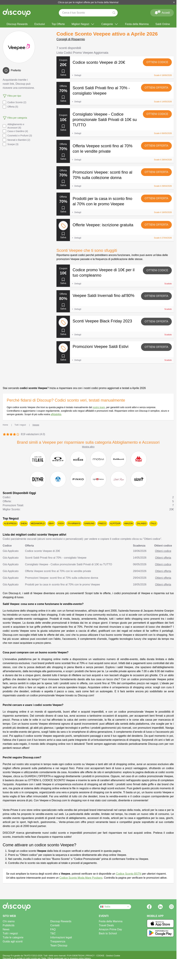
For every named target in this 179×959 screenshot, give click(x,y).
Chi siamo (9, 921)
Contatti (54, 925)
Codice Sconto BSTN (128, 873)
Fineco (102, 523)
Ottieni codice (157, 62)
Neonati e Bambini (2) (16, 140)
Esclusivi (39, 24)
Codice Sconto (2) (14, 102)
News (6, 929)
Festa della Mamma (137, 24)
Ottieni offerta (156, 87)
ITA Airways (74, 523)
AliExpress (10, 523)
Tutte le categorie (13, 937)
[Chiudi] (174, 2)
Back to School (108, 933)
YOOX (61, 523)
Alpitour (115, 523)
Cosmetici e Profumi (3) (17, 135)
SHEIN (24, 523)
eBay (51, 523)
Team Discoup (58, 945)
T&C (53, 933)
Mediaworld (38, 523)
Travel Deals (106, 925)
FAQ (53, 929)
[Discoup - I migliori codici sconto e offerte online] (17, 13)
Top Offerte (58, 24)
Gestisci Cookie (113, 955)
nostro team (99, 407)
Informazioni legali (61, 937)
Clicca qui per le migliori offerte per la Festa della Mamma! (88, 2)
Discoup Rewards (17, 24)
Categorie (109, 24)
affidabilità (56, 414)
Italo (153, 523)
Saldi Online (162, 24)
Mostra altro (88, 446)
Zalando (141, 523)
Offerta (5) (10, 106)
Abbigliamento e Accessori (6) (13, 126)
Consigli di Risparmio (70, 39)
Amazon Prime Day (110, 929)
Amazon (128, 523)
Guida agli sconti (13, 941)
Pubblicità (8, 925)
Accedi (162, 12)
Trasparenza (57, 941)
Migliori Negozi (83, 24)
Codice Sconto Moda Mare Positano (81, 877)
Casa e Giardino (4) (15, 131)
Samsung (89, 523)
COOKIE (100, 955)
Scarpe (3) (10, 144)
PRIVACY (90, 955)
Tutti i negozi (10, 933)
